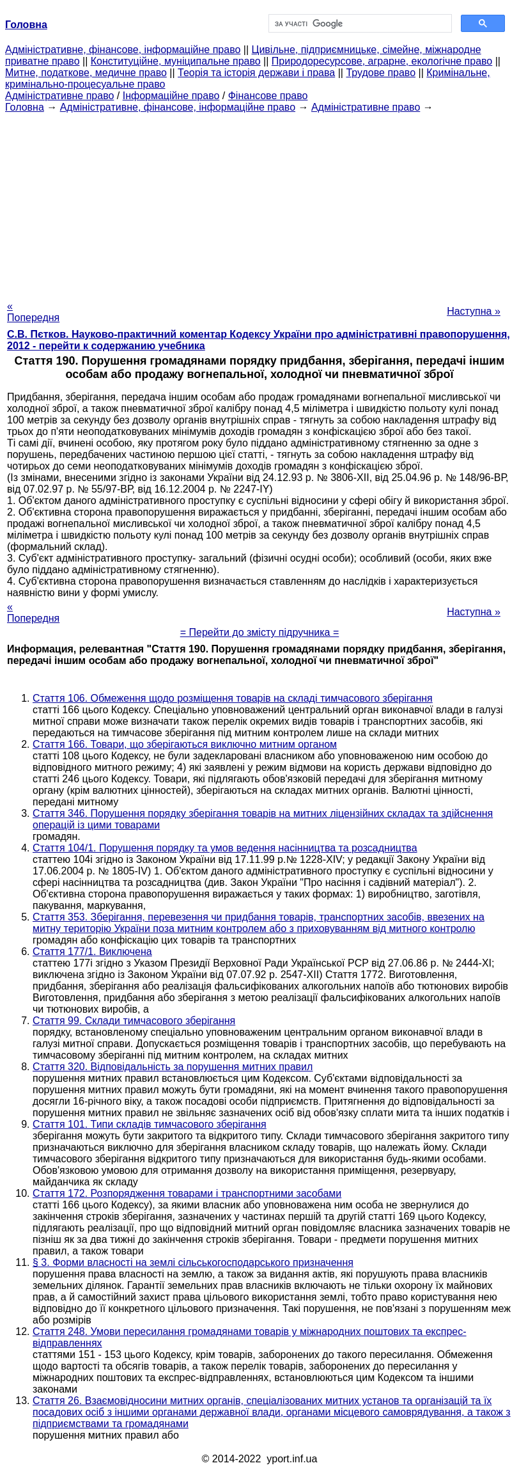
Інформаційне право (171, 95)
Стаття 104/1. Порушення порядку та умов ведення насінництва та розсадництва (225, 847)
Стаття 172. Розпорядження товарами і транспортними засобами (187, 1193)
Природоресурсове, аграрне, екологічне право (382, 61)
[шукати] (359, 23)
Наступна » (473, 311)
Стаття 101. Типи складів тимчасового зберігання (150, 1124)
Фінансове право (268, 95)
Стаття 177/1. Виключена (92, 951)
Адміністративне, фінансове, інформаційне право (122, 49)
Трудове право (380, 72)
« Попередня (33, 312)
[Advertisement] (259, 202)
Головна (24, 107)
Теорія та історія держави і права (256, 72)
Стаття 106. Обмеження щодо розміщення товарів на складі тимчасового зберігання (233, 698)
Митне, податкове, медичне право (86, 72)
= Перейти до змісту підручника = (259, 632)
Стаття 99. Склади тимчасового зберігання (134, 1020)
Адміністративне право (59, 95)
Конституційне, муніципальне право (176, 61)
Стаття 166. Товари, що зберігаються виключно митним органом (185, 744)
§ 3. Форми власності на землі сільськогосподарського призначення (193, 1262)
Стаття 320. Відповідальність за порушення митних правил (173, 1066)
